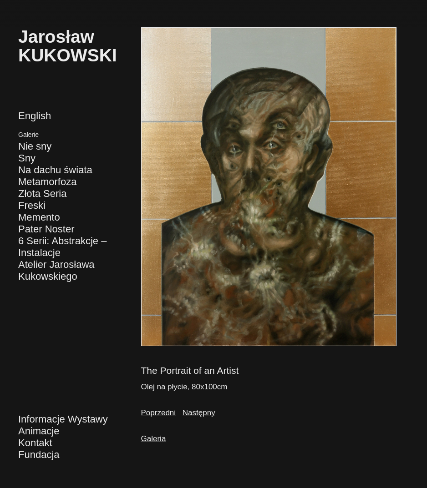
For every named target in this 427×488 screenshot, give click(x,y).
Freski (32, 205)
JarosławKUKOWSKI (67, 46)
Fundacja (39, 454)
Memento (39, 217)
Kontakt (35, 442)
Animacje (38, 431)
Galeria (153, 439)
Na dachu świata (55, 170)
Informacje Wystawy (63, 419)
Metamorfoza (47, 181)
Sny (27, 158)
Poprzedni (158, 413)
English (34, 115)
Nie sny (34, 146)
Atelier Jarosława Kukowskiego (56, 270)
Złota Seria (42, 193)
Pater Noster (46, 229)
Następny (199, 413)
